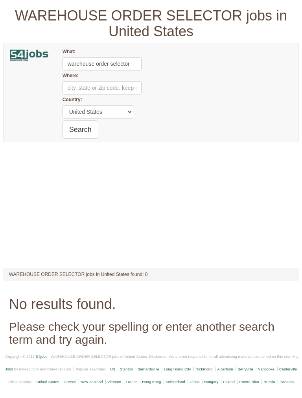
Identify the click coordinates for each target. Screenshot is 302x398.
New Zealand (92, 381)
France (132, 381)
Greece (70, 381)
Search (80, 129)
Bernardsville (148, 369)
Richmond (203, 369)
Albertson (225, 369)
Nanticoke (266, 369)
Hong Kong (151, 381)
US (112, 369)
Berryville (245, 369)
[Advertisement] (151, 205)
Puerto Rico (249, 381)
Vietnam (114, 381)
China (194, 381)
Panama (287, 381)
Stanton (126, 369)
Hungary (211, 381)
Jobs (9, 369)
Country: (72, 99)
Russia (269, 381)
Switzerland (175, 381)
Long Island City (177, 369)
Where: (71, 75)
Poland (229, 381)
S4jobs (41, 356)
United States (47, 381)
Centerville (288, 369)
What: (69, 51)
